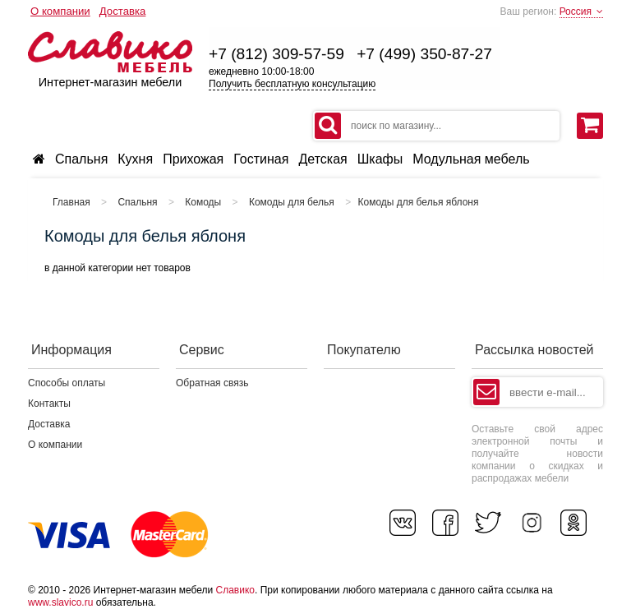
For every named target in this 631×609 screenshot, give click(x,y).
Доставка (122, 11)
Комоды (203, 202)
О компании (60, 11)
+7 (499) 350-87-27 (424, 53)
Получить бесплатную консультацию (292, 84)
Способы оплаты (66, 383)
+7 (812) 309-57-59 (276, 53)
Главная (71, 202)
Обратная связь (212, 383)
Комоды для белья (291, 202)
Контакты (49, 403)
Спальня (137, 202)
